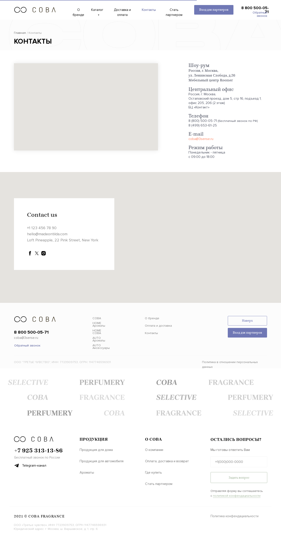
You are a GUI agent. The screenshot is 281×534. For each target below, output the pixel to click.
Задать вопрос (239, 477)
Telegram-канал (34, 465)
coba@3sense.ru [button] (26, 338)
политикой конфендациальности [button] (236, 496)
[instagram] (43, 253)
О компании (154, 450)
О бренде (152, 318)
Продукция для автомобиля (101, 461)
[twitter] (36, 253)
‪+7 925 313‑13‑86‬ (38, 450)
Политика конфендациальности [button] (235, 516)
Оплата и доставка (158, 326)
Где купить (153, 472)
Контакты (151, 333)
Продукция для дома (96, 450)
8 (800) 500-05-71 (202, 121)
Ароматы (87, 472)
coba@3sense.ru (200, 139)
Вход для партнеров (213, 10)
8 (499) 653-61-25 (202, 125)
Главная (20, 33)
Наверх (247, 320)
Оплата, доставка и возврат (167, 461)
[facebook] (30, 253)
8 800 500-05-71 (255, 9)
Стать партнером (158, 484)
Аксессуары (101, 348)
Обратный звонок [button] (260, 14)
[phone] (239, 461)
